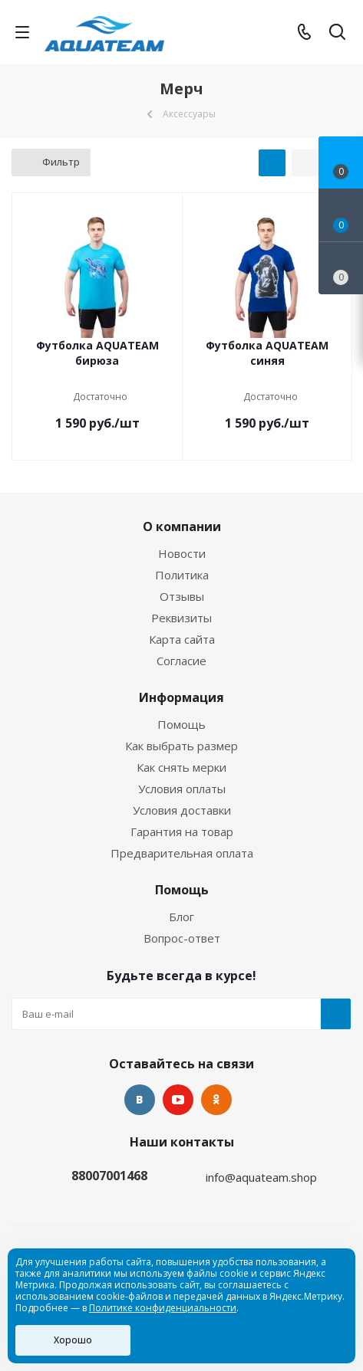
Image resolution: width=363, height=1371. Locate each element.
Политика (182, 574)
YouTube (178, 1099)
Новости (182, 553)
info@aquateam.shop (261, 1177)
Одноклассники (216, 1099)
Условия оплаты (182, 788)
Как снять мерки (181, 767)
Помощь (181, 724)
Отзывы (182, 596)
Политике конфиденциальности (162, 1307)
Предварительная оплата (182, 853)
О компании (182, 526)
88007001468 (109, 1175)
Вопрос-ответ (182, 938)
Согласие (181, 660)
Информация (181, 697)
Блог (181, 916)
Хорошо (73, 1339)
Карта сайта (182, 639)
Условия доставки (182, 810)
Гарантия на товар (181, 831)
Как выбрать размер (181, 745)
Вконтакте (139, 1099)
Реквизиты (181, 617)
